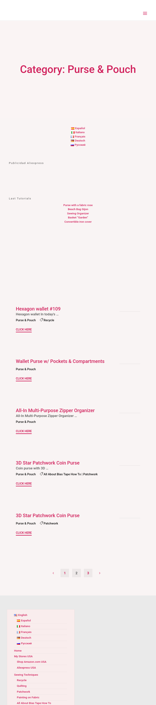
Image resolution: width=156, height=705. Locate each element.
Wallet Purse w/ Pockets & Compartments (61, 361)
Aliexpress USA (26, 667)
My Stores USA (23, 656)
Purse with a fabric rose (78, 205)
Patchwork (92, 474)
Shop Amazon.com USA (31, 661)
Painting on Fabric (28, 697)
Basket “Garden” (78, 217)
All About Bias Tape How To (63, 474)
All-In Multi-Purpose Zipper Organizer (56, 410)
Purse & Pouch (26, 320)
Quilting (21, 685)
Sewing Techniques (26, 674)
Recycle (49, 320)
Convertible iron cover (78, 221)
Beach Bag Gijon (78, 209)
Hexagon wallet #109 (39, 309)
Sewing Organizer (78, 213)
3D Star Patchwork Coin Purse (48, 463)
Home (18, 650)
